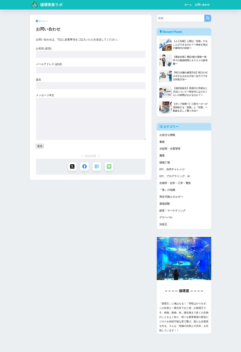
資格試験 (164, 203)
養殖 (162, 141)
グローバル (165, 217)
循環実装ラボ (47, 4)
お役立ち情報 (167, 135)
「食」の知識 (167, 189)
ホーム (188, 4)
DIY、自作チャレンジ (172, 169)
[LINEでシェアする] (109, 166)
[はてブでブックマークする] (97, 166)
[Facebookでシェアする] (84, 166)
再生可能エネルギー (171, 196)
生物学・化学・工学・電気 (175, 183)
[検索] (207, 18)
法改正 (163, 224)
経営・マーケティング (172, 210)
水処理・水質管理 (169, 148)
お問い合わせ (202, 4)
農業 (162, 155)
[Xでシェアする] (72, 166)
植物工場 (164, 162)
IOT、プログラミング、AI (174, 176)
